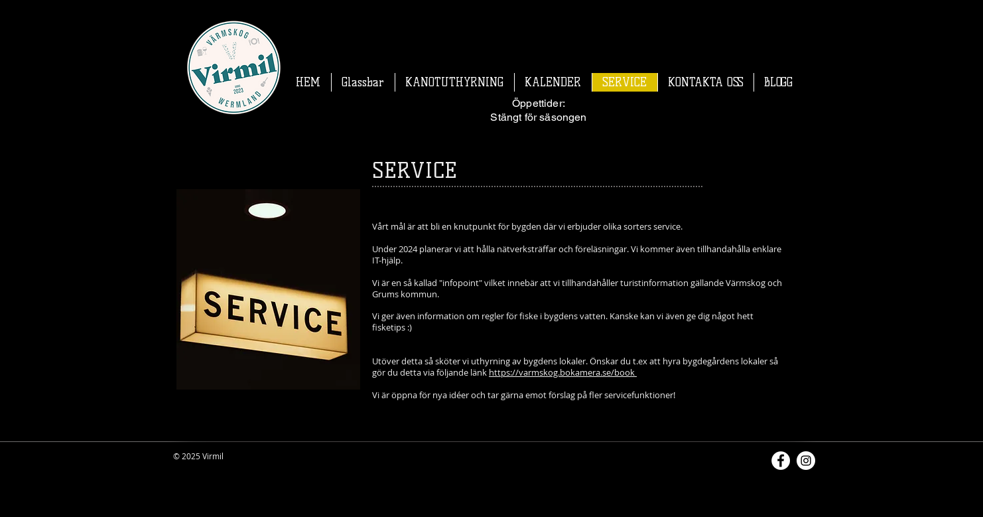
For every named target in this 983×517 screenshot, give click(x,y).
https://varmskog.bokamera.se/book (563, 372)
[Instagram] (806, 460)
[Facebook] (780, 460)
